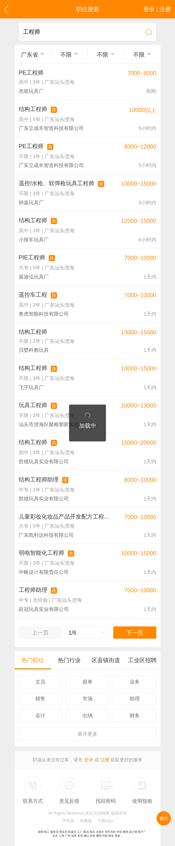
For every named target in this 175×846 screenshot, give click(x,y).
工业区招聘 (142, 660)
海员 (92, 831)
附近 (111, 835)
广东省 (29, 54)
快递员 (72, 831)
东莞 (80, 835)
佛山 (86, 835)
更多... (119, 835)
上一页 (40, 632)
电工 (46, 831)
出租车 (100, 831)
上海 (61, 835)
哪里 (99, 835)
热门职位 (32, 660)
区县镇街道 (106, 660)
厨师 (40, 831)
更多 (87, 734)
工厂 (80, 831)
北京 (55, 835)
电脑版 (86, 820)
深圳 (74, 835)
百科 (92, 835)
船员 (86, 831)
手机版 (68, 820)
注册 (104, 759)
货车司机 (110, 831)
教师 (125, 831)
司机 (105, 835)
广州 (67, 835)
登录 (88, 759)
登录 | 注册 (157, 9)
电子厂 (142, 831)
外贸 (119, 831)
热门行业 (69, 660)
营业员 (63, 831)
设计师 (133, 831)
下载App (105, 820)
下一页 (134, 632)
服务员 (54, 831)
